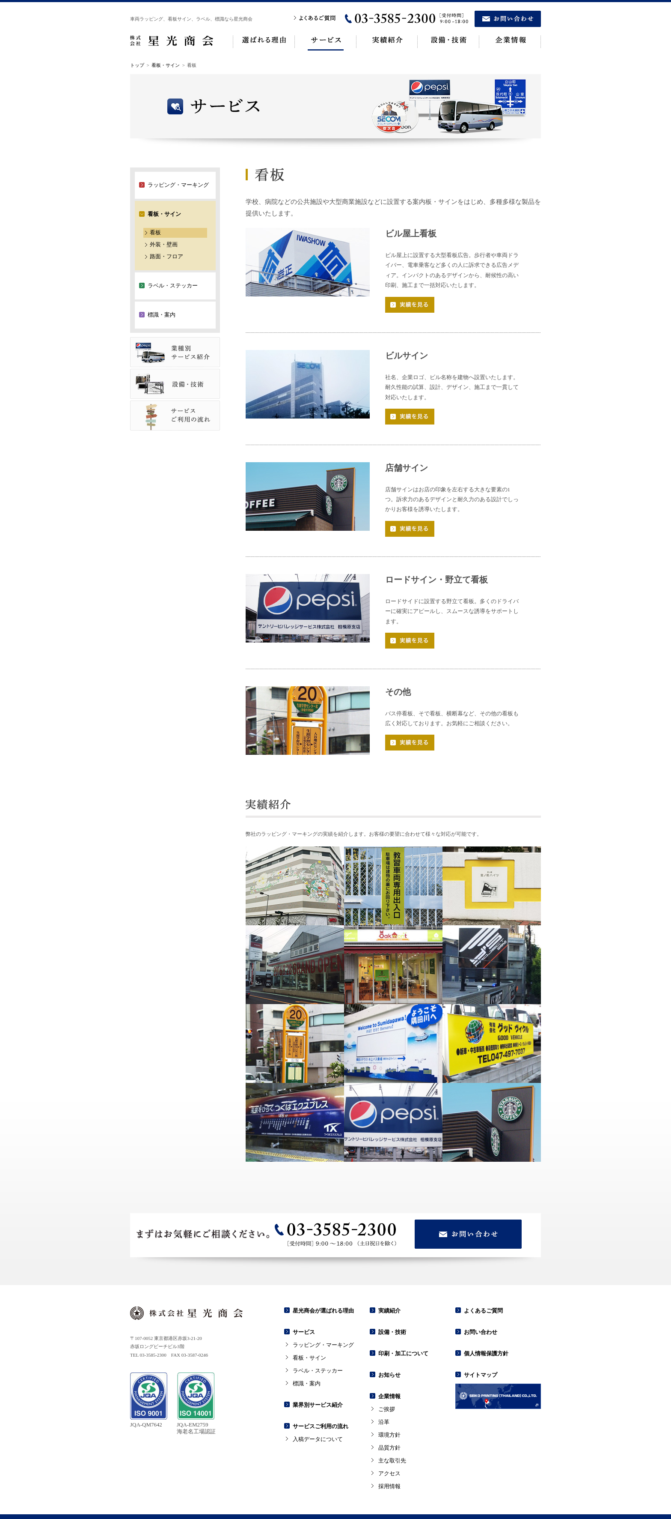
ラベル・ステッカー (318, 1345)
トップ (137, 39)
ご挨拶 (386, 1384)
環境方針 (389, 1409)
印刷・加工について (403, 1328)
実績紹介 (389, 1285)
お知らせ (389, 1349)
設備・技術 (392, 1307)
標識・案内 (307, 1358)
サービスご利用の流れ (320, 1401)
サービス (304, 1307)
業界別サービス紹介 (318, 1379)
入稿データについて (318, 1414)
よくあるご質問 (483, 1285)
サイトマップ (480, 1349)
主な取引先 (392, 1435)
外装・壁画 (164, 219)
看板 (155, 207)
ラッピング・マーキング (323, 1319)
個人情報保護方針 (486, 1328)
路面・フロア (166, 231)
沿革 (383, 1396)
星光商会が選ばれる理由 (323, 1285)
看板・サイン (165, 39)
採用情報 (389, 1461)
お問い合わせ (480, 1307)
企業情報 (389, 1371)
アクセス (389, 1448)
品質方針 (389, 1422)
